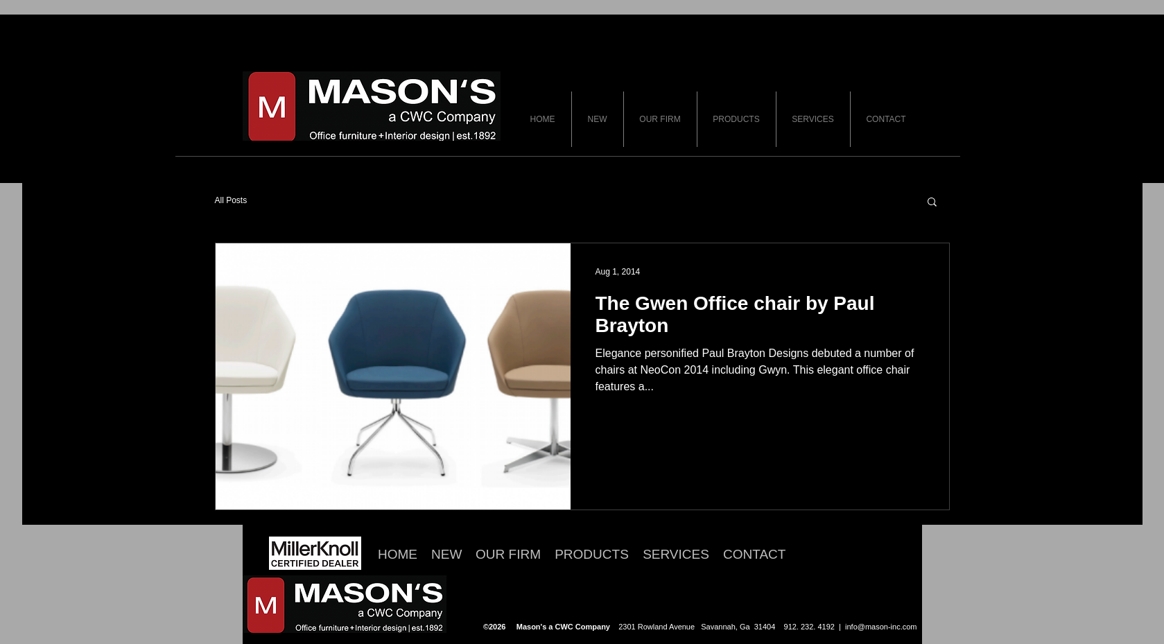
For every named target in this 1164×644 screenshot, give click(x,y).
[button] (932, 202)
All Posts (231, 200)
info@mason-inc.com (881, 627)
